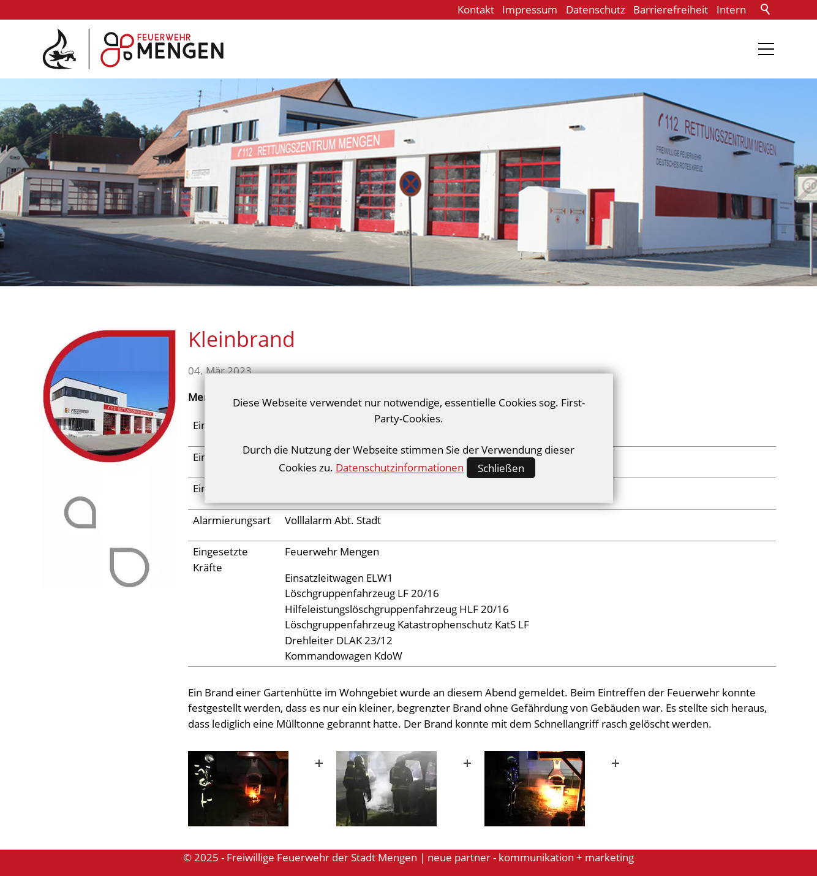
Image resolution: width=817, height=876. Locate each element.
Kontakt (475, 9)
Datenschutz (595, 9)
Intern (731, 9)
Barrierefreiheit (670, 9)
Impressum (529, 9)
